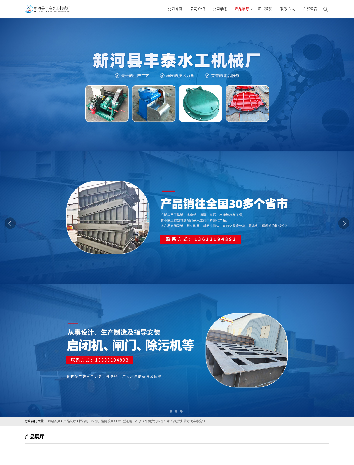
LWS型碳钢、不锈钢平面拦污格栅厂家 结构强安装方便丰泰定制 (160, 421)
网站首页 (54, 421)
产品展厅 (69, 421)
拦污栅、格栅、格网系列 (96, 421)
